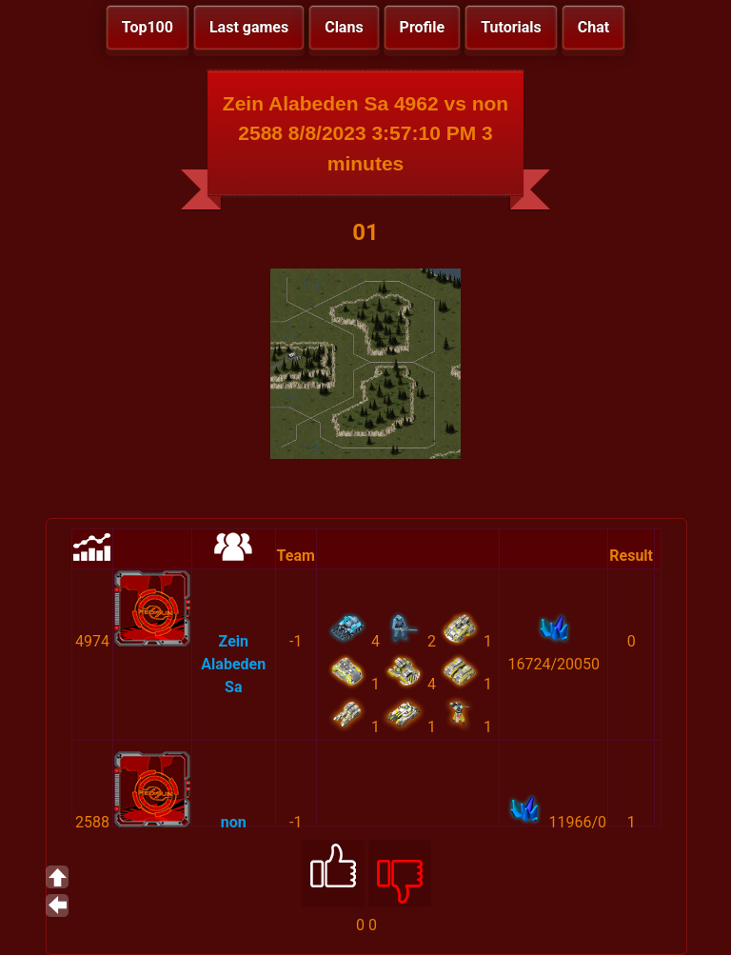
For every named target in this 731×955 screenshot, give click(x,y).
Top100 (147, 27)
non (234, 822)
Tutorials (511, 27)
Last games (248, 27)
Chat (593, 27)
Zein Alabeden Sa (233, 664)
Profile (422, 27)
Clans (344, 27)
